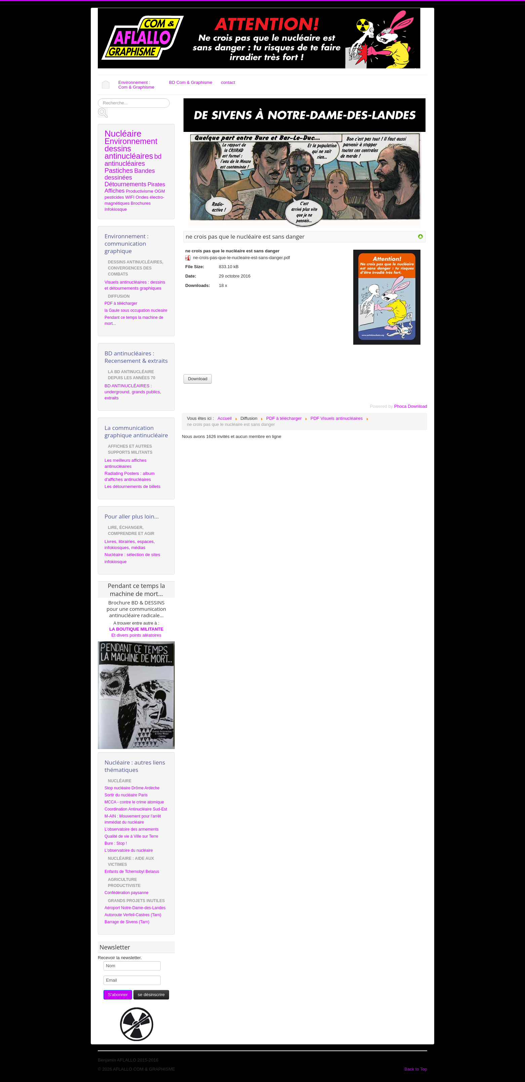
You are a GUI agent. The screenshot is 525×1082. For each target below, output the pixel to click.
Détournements (125, 184)
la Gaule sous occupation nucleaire (136, 310)
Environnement (131, 141)
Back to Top (415, 1069)
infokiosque (116, 561)
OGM (160, 191)
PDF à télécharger (121, 303)
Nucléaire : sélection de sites (132, 554)
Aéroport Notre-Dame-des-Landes (135, 907)
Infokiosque (116, 209)
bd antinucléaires (133, 160)
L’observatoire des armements (132, 829)
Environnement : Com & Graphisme (136, 85)
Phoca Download (410, 406)
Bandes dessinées (130, 174)
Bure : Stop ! (116, 843)
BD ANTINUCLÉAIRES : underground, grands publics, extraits (133, 391)
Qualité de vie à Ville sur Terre (131, 836)
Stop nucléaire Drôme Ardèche (132, 788)
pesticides (114, 197)
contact (228, 82)
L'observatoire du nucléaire (129, 850)
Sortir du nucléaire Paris (126, 795)
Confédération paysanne (127, 892)
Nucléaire (123, 134)
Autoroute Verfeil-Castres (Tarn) (133, 915)
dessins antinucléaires (129, 152)
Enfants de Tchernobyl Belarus (132, 871)
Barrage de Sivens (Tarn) (127, 922)
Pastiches (119, 170)
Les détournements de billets (132, 486)
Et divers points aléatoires (136, 635)
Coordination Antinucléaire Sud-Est (136, 809)
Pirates (156, 184)
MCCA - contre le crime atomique (134, 802)
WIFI (129, 197)
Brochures (141, 203)
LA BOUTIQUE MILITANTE (136, 629)
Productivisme (139, 191)
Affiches (115, 191)
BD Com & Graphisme (190, 82)
